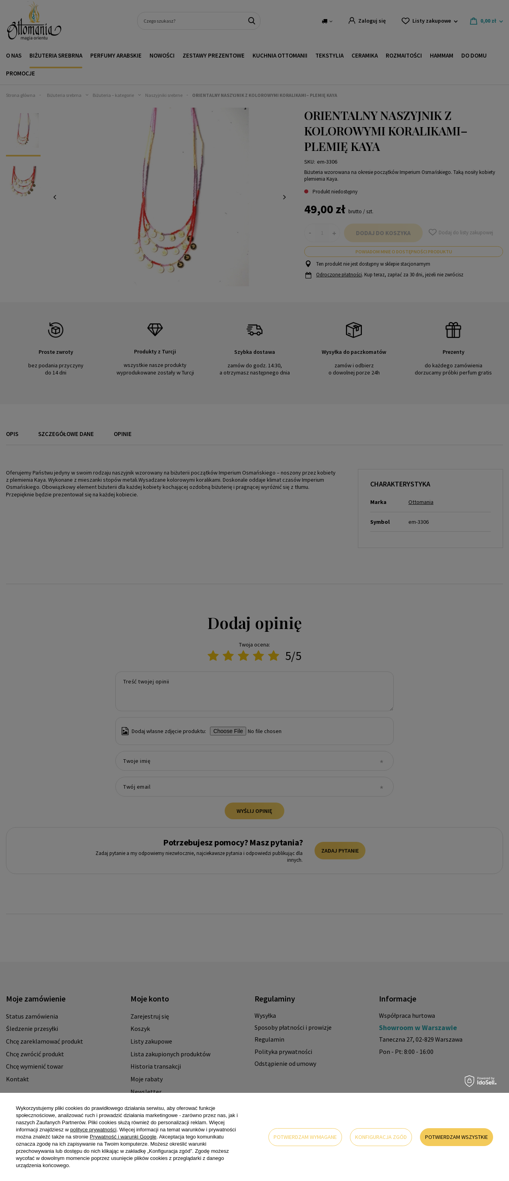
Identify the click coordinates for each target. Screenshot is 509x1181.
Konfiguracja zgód (381, 1136)
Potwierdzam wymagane (305, 1136)
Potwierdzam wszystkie (456, 1136)
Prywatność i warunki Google (123, 1137)
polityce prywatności (93, 1130)
